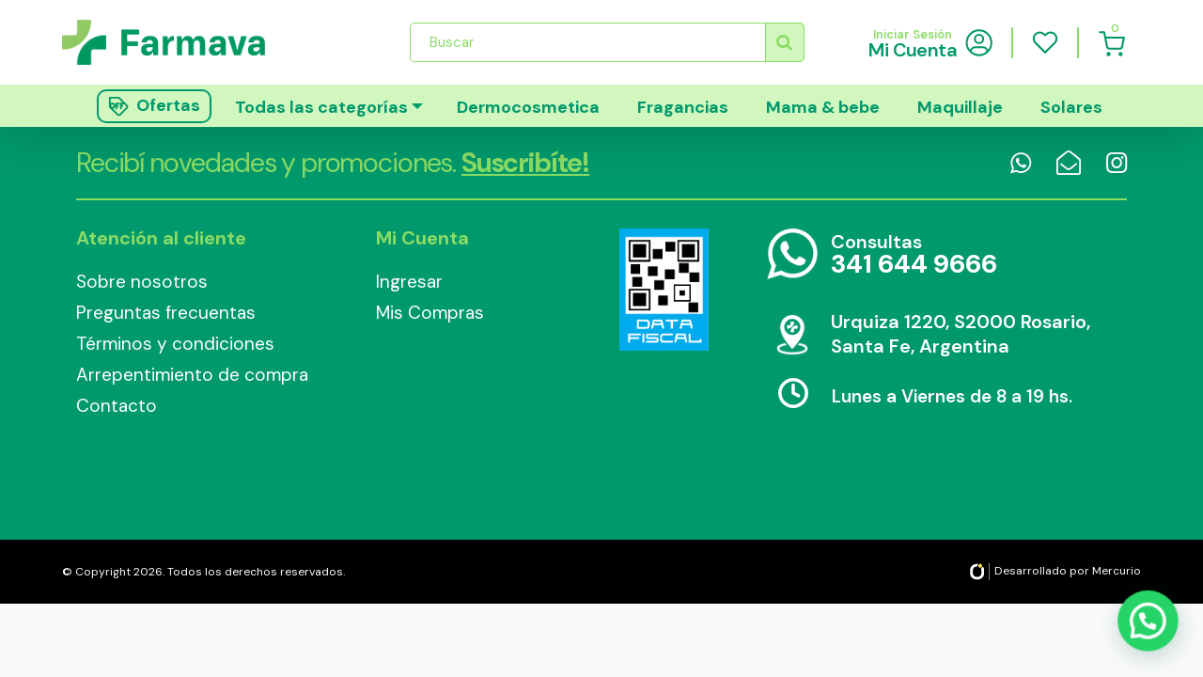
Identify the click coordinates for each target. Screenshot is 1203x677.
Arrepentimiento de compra (192, 374)
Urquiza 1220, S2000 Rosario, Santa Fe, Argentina (960, 333)
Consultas (914, 255)
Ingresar (409, 281)
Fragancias (682, 107)
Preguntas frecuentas (166, 312)
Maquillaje (960, 107)
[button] (1148, 623)
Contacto (116, 405)
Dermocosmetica (528, 107)
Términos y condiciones (175, 343)
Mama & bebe (823, 107)
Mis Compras (430, 312)
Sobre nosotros (142, 281)
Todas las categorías (321, 107)
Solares (1071, 107)
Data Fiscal (664, 289)
